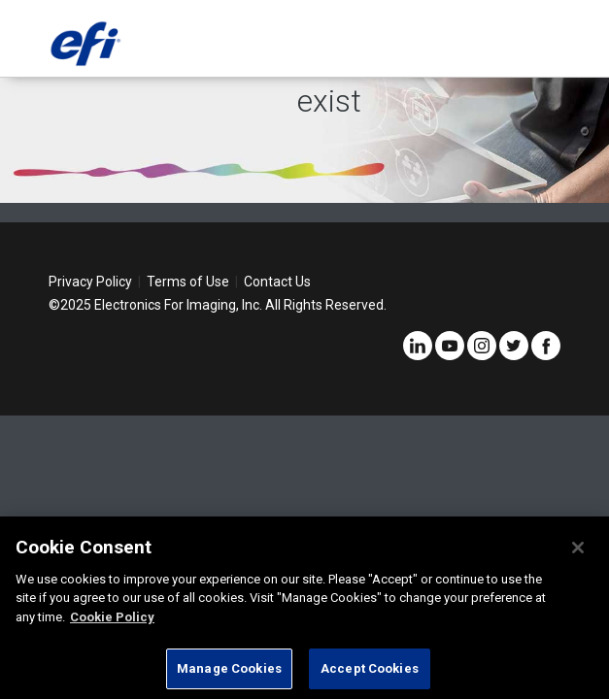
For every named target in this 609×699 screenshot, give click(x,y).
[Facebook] (545, 355)
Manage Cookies (229, 668)
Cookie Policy (112, 617)
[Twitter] (513, 355)
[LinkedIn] (417, 355)
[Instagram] (481, 355)
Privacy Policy (90, 281)
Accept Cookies (370, 668)
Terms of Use (188, 281)
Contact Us (277, 281)
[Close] (578, 547)
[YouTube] (449, 355)
